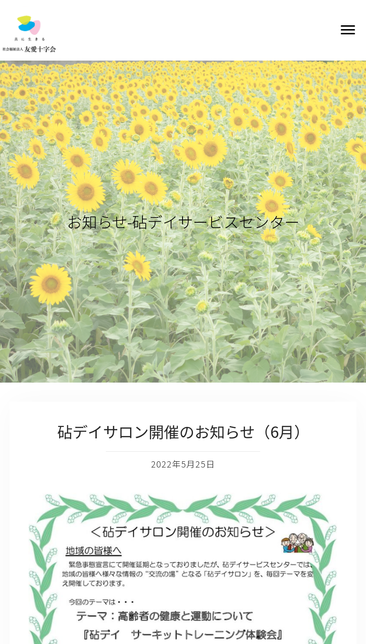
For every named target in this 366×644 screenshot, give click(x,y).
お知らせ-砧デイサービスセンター (183, 221)
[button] (348, 30)
